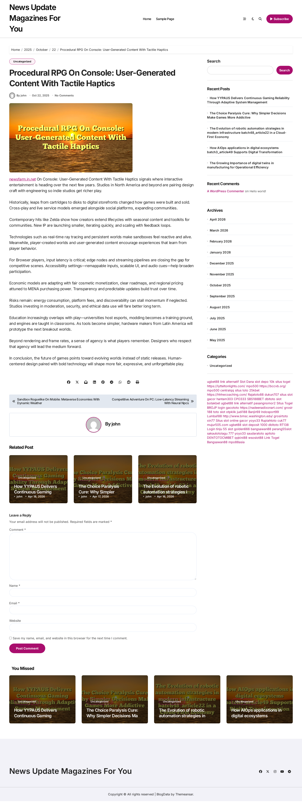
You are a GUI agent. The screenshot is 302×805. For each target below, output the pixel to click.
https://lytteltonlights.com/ (226, 386)
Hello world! (258, 191)
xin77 (211, 420)
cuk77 (282, 420)
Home (147, 19)
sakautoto (214, 433)
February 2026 (221, 241)
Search (213, 61)
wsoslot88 (255, 438)
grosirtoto (281, 416)
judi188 (242, 412)
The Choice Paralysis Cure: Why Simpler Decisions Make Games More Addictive (114, 719)
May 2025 (217, 340)
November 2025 (222, 274)
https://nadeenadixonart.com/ (261, 408)
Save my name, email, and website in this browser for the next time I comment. (70, 642)
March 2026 (219, 230)
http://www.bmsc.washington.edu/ (248, 416)
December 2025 (222, 263)
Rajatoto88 (256, 394)
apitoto (270, 433)
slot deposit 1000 (254, 425)
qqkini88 (241, 438)
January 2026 (220, 252)
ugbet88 (235, 425)
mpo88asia (236, 442)
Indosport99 (270, 412)
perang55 (279, 429)
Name (14, 589)
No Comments (64, 99)
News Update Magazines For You (34, 18)
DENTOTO (214, 438)
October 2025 (220, 285)
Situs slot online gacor (232, 420)
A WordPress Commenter (225, 191)
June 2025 (218, 329)
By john (18, 99)
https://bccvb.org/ (272, 386)
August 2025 (220, 307)
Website (15, 624)
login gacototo (228, 408)
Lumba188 (214, 416)
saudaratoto (255, 433)
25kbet (254, 390)
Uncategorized (22, 61)
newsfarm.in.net (23, 183)
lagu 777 (227, 433)
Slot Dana (247, 382)
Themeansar (184, 798)
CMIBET (228, 438)
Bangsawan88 (217, 442)
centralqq (227, 390)
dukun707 (272, 394)
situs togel (282, 382)
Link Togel (271, 438)
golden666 (242, 429)
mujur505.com (217, 425)
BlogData (163, 798)
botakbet (213, 403)
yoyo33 (254, 420)
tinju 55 (221, 429)
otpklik (231, 412)
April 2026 (218, 219)
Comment (17, 533)
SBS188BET (255, 399)
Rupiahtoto (269, 420)
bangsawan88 (261, 429)
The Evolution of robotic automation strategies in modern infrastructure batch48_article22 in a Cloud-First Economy (246, 132)
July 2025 (217, 318)
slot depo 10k (264, 382)
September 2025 (222, 296)
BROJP (212, 408)
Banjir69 (254, 412)
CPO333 (240, 399)
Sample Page (165, 19)
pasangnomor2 (265, 403)
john (116, 428)
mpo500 (252, 386)
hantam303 (224, 399)
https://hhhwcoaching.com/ (227, 394)
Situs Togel (285, 403)
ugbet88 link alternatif (223, 382)
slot (278, 399)
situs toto (241, 390)
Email (14, 607)
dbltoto (270, 399)
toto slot (219, 412)
